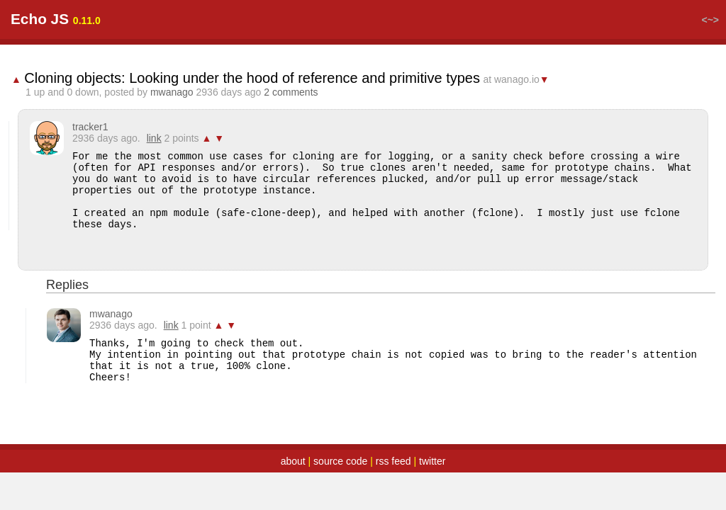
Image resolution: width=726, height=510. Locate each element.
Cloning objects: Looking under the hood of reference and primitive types (252, 78)
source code (340, 461)
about (293, 461)
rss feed (393, 461)
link (154, 138)
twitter (432, 461)
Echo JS (40, 19)
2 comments (291, 92)
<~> (710, 20)
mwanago (172, 92)
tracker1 (90, 126)
